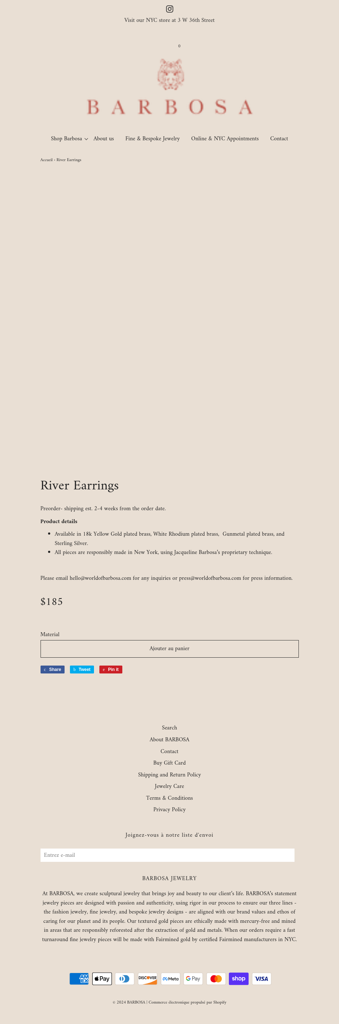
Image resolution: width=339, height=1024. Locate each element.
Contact (279, 139)
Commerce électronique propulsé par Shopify (187, 1002)
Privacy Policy (169, 810)
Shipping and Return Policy (169, 775)
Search (169, 728)
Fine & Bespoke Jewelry (153, 139)
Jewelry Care (169, 787)
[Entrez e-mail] (168, 855)
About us (104, 139)
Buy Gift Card (169, 763)
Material (50, 635)
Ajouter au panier (169, 649)
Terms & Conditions (169, 798)
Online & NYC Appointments (225, 139)
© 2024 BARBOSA (129, 1002)
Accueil (47, 160)
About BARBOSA (169, 740)
